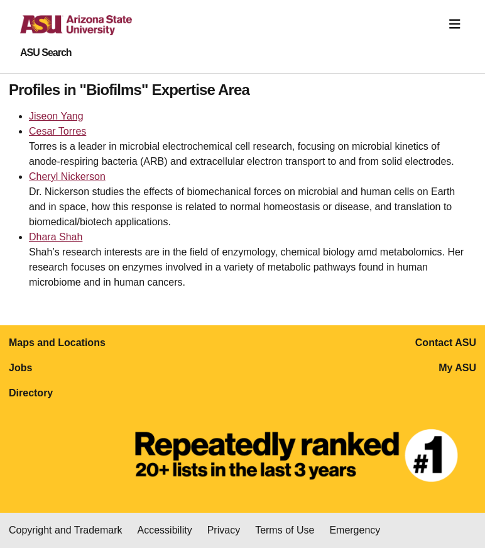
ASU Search (46, 53)
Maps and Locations (57, 342)
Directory (31, 393)
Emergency (354, 530)
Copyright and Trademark (66, 530)
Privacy (223, 530)
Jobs (20, 367)
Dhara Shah (55, 237)
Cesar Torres (57, 131)
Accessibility (165, 530)
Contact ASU (445, 342)
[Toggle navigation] (455, 24)
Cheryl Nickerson (67, 176)
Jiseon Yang (56, 116)
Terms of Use (284, 530)
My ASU (457, 367)
